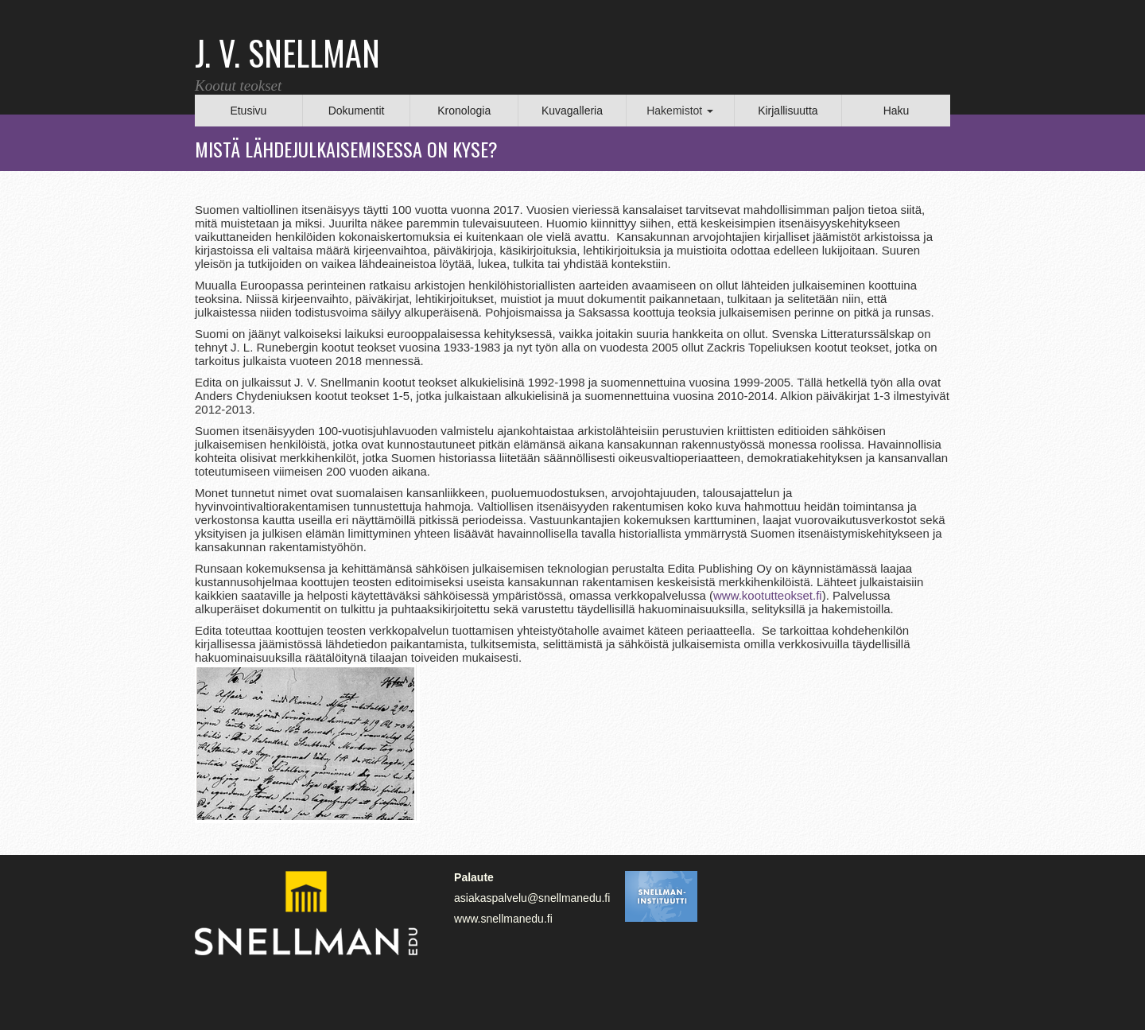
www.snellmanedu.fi (503, 918)
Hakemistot (679, 110)
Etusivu (248, 110)
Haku (896, 110)
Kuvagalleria (572, 110)
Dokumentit (356, 110)
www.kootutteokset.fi (767, 595)
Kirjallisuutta (787, 110)
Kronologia (464, 110)
